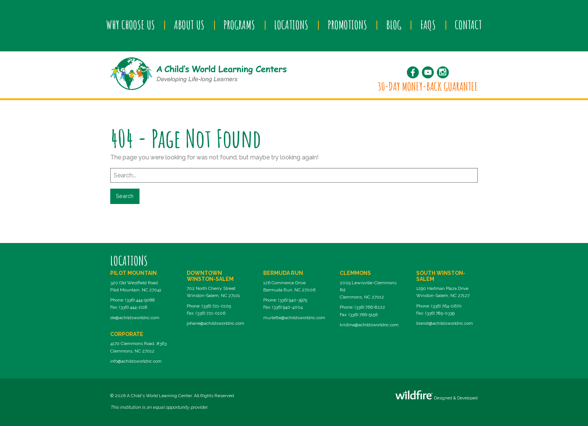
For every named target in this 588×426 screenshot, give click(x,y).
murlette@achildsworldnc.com (294, 317)
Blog (393, 24)
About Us (189, 24)
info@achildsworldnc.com (136, 361)
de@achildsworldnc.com (134, 317)
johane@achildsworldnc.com (215, 323)
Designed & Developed (436, 395)
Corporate (126, 334)
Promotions (347, 24)
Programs (239, 24)
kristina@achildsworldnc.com (369, 324)
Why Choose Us (130, 24)
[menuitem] (130, 25)
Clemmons (355, 273)
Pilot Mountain (133, 273)
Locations (291, 24)
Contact (468, 24)
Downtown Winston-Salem (210, 276)
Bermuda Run (283, 273)
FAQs (428, 24)
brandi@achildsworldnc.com (444, 323)
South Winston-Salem (440, 276)
